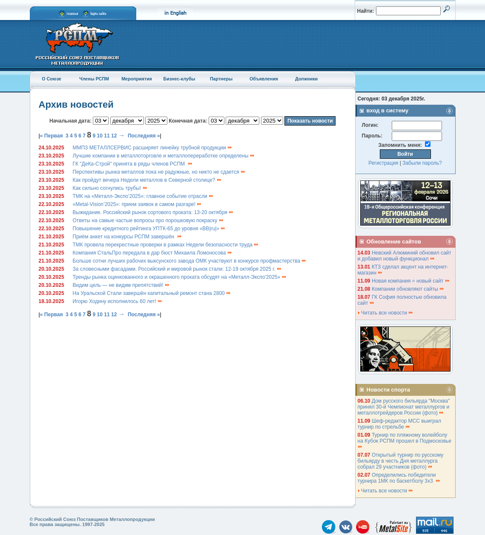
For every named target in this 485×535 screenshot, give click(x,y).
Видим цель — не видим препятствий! (121, 285)
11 (106, 136)
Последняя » (144, 136)
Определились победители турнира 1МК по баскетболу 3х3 (399, 478)
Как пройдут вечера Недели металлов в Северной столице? (147, 180)
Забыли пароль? (422, 163)
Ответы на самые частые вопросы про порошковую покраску (148, 220)
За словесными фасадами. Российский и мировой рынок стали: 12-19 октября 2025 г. (177, 269)
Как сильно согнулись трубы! (110, 188)
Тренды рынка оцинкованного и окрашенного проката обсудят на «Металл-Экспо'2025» (180, 277)
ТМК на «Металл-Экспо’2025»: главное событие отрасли (143, 196)
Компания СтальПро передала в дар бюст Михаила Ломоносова (152, 253)
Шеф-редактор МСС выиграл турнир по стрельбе (399, 424)
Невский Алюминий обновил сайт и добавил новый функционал (404, 256)
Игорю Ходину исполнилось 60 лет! (118, 301)
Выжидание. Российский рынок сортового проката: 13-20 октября (153, 212)
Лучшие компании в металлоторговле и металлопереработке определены (164, 156)
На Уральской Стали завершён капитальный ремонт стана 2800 (152, 293)
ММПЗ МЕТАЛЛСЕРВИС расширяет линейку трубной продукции (153, 148)
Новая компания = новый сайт (411, 281)
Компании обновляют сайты (408, 289)
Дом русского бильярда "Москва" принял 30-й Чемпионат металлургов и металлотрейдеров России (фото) (404, 407)
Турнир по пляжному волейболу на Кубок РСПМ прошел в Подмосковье (405, 440)
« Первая (51, 136)
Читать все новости (386, 313)
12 (114, 136)
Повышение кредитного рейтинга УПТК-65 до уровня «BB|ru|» (149, 229)
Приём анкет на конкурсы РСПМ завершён (127, 237)
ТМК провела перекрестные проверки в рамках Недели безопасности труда (166, 245)
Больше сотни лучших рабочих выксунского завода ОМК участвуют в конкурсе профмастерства (190, 261)
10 (100, 136)
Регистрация (383, 163)
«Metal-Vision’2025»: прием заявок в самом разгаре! (137, 204)
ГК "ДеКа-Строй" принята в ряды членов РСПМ (133, 164)
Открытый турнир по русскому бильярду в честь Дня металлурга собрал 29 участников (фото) (401, 461)
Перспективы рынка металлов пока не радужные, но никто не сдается (159, 172)
